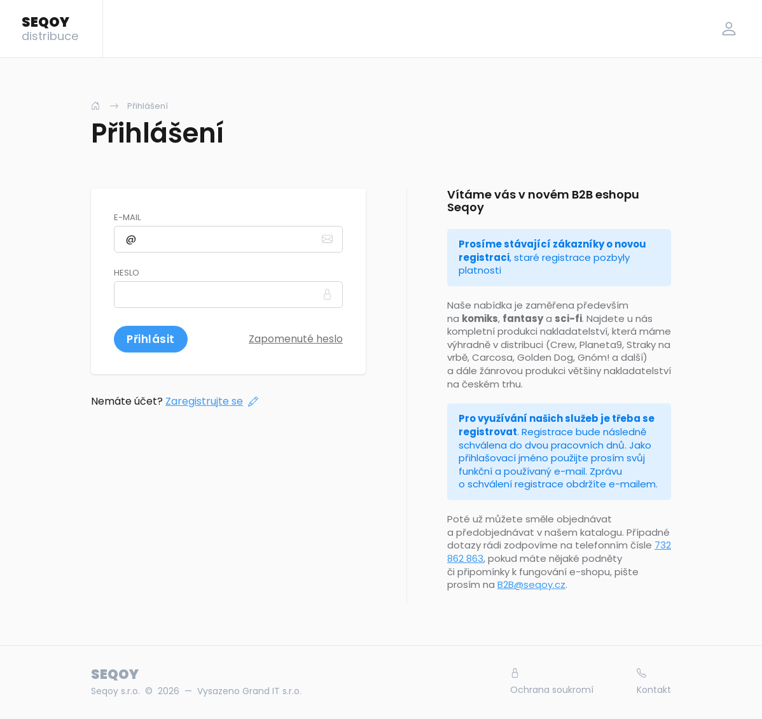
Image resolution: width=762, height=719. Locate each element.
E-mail (127, 217)
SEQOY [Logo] (50, 28)
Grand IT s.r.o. (271, 691)
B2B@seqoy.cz (531, 584)
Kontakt (654, 682)
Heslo (126, 273)
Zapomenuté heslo (296, 339)
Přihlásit (151, 339)
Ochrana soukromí (551, 682)
